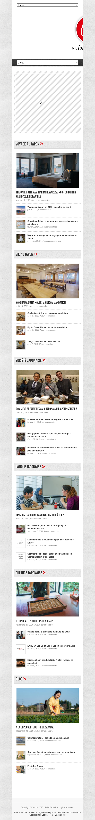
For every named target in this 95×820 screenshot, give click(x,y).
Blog (19, 679)
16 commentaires (46, 344)
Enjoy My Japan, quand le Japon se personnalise (51, 646)
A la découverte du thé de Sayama (35, 727)
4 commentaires (44, 210)
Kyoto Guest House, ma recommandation (47, 327)
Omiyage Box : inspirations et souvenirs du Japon (52, 752)
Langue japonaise (28, 466)
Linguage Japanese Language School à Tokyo (40, 515)
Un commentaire (49, 422)
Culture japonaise (29, 573)
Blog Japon (42, 815)
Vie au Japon (24, 254)
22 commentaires (49, 453)
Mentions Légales (37, 812)
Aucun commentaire (40, 200)
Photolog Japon (35, 766)
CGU (26, 812)
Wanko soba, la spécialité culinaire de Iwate (49, 632)
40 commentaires (48, 439)
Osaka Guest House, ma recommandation (48, 313)
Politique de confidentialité (57, 812)
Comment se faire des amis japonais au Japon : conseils (46, 409)
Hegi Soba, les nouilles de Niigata (34, 621)
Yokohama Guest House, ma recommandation (41, 303)
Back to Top (60, 815)
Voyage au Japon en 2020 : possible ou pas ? (49, 207)
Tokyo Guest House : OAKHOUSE (44, 341)
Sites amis (18, 812)
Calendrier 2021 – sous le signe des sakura (48, 738)
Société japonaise (29, 360)
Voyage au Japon (27, 144)
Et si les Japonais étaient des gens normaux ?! (50, 419)
